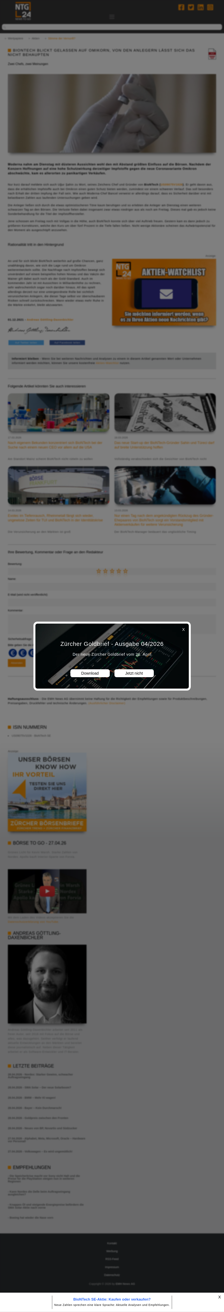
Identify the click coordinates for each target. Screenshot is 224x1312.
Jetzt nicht (134, 673)
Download (90, 673)
